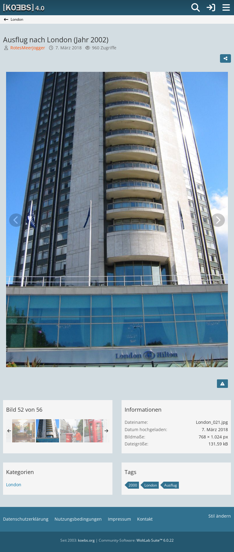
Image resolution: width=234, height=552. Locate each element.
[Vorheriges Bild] (16, 220)
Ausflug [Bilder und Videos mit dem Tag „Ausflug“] (170, 485)
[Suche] (196, 8)
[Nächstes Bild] (218, 220)
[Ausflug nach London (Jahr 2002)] (23, 430)
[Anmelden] (211, 7)
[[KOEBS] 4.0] (24, 8)
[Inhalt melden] (222, 383)
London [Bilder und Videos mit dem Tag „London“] (150, 485)
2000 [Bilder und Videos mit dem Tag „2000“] (133, 485)
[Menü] (226, 8)
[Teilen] (225, 58)
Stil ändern (219, 516)
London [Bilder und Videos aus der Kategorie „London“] (13, 484)
